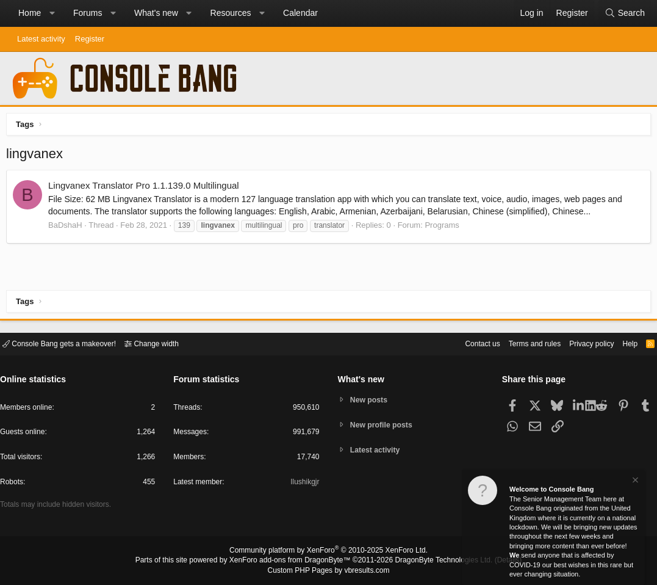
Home (29, 13)
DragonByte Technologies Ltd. (434, 561)
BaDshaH (68, 228)
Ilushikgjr (303, 484)
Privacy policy (581, 342)
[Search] (624, 13)
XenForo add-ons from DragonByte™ (292, 561)
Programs (445, 228)
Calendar (300, 13)
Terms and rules (520, 342)
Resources (230, 13)
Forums (87, 13)
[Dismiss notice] (634, 481)
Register (89, 38)
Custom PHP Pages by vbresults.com (328, 571)
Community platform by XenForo (329, 552)
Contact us (464, 342)
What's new (156, 13)
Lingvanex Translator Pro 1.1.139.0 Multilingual (146, 188)
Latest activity (41, 38)
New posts (370, 399)
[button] (52, 13)
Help (622, 342)
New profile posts (384, 424)
